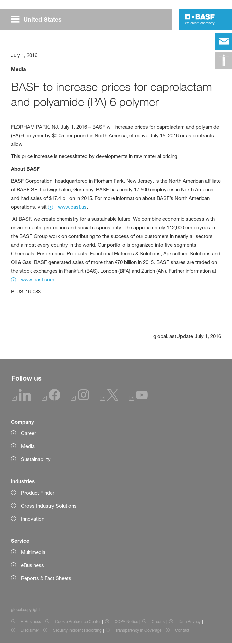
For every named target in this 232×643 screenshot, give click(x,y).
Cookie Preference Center (78, 621)
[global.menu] (39, 19)
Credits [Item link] (158, 621)
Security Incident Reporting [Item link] (77, 630)
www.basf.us (72, 207)
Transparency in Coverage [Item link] (138, 630)
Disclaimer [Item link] (30, 630)
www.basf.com (37, 279)
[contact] (223, 41)
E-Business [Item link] (31, 621)
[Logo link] (200, 19)
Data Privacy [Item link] (190, 621)
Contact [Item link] (182, 630)
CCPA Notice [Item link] (126, 621)
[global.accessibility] (223, 60)
